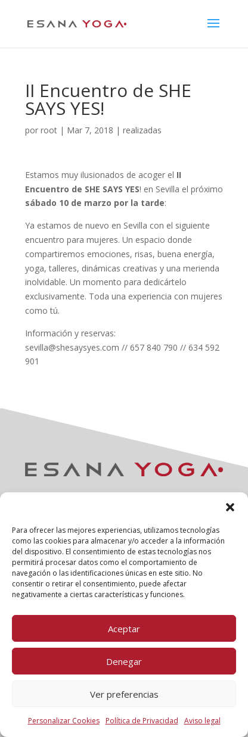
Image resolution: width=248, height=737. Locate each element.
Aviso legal (202, 721)
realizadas (142, 130)
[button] (230, 507)
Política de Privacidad (142, 721)
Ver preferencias (124, 694)
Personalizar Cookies (64, 721)
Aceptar (124, 629)
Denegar (124, 661)
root (49, 130)
